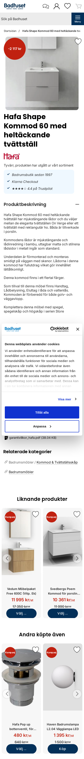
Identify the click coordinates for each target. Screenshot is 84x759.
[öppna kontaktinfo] (45, 6)
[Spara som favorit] (35, 514)
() (30, 438)
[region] (42, 204)
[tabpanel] (42, 256)
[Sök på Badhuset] (35, 19)
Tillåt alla (42, 412)
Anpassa (42, 426)
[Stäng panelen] (77, 329)
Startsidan (10, 31)
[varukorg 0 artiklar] (78, 6)
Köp (62, 748)
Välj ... (21, 613)
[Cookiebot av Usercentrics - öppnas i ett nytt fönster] (51, 329)
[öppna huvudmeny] (77, 19)
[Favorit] (78, 41)
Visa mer (64, 399)
